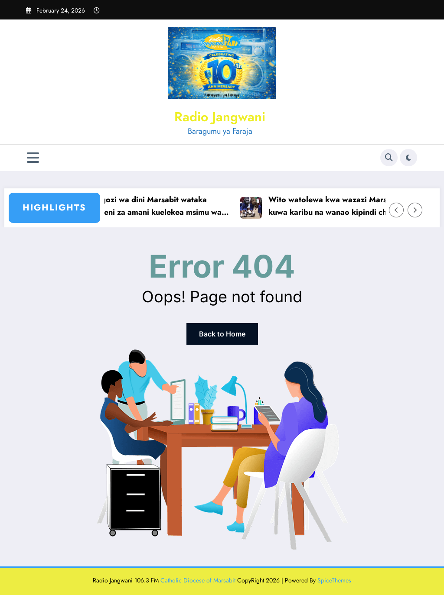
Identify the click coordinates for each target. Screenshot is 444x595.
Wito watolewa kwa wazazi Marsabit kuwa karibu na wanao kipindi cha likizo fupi (346, 206)
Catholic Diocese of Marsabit (197, 580)
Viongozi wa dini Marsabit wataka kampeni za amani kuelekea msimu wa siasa (159, 206)
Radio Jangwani (219, 116)
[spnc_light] (408, 157)
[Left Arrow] (396, 210)
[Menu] (33, 158)
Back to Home (222, 334)
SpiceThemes (334, 580)
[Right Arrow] (415, 210)
